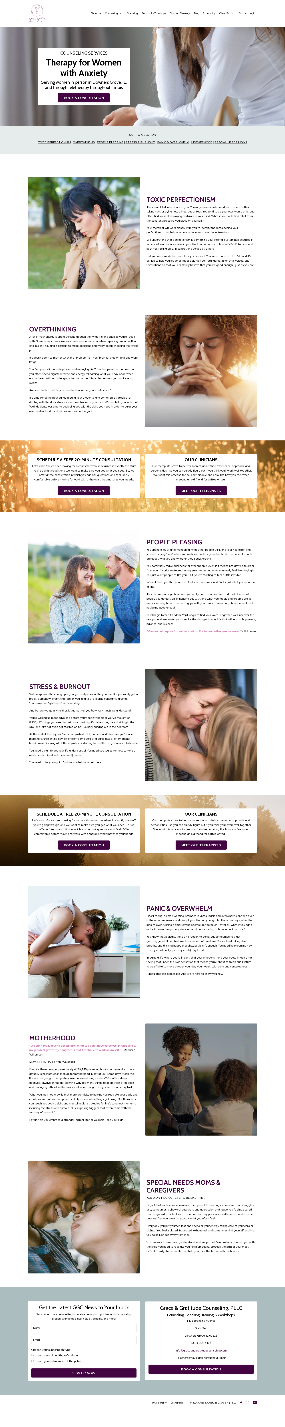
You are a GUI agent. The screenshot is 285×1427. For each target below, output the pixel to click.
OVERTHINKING (83, 143)
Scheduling (207, 13)
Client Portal (225, 13)
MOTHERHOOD (202, 143)
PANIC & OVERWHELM (173, 143)
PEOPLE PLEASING (110, 143)
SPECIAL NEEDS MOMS (231, 143)
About (91, 13)
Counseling (108, 13)
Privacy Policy (159, 1419)
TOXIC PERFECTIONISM (53, 143)
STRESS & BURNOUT (140, 143)
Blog (195, 13)
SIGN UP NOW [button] (84, 1389)
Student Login (246, 13)
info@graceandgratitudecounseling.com (201, 1365)
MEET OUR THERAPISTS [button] (201, 493)
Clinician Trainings (178, 13)
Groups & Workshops (151, 13)
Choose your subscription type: (51, 1366)
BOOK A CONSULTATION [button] (84, 98)
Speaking (128, 13)
